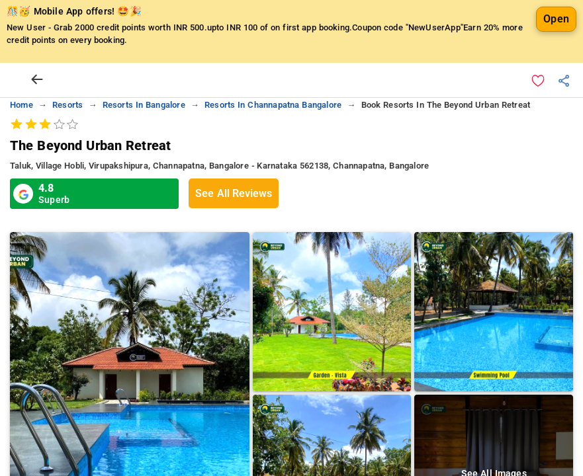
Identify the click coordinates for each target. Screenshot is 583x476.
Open (556, 19)
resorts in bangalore (144, 105)
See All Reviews (233, 193)
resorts (67, 105)
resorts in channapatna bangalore (272, 105)
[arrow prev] (37, 80)
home (21, 105)
